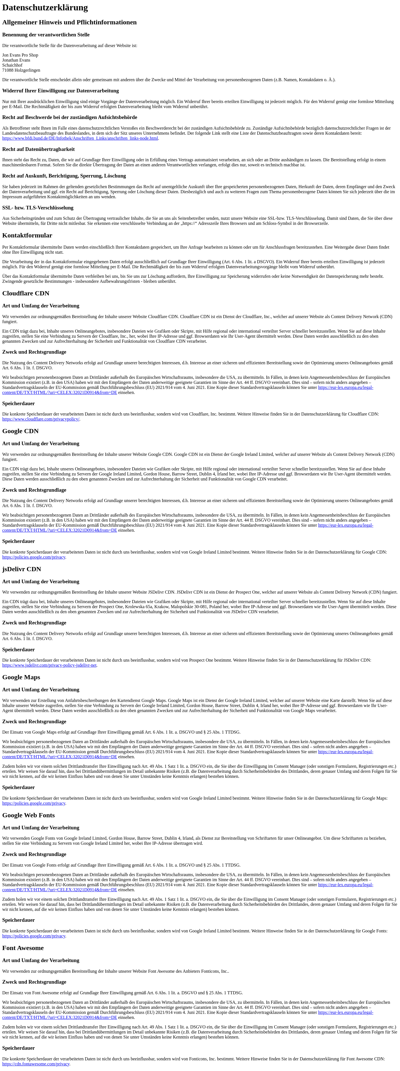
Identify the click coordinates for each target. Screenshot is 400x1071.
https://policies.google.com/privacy (33, 557)
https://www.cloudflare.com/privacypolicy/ (40, 419)
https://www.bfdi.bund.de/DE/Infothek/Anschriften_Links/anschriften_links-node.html (80, 138)
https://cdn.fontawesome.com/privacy (35, 1063)
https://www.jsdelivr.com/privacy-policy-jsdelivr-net (49, 665)
